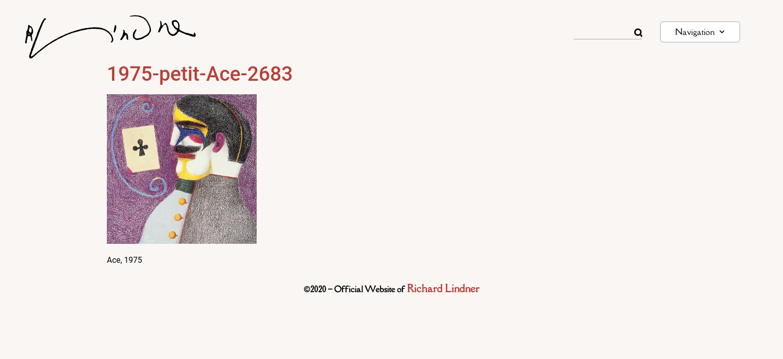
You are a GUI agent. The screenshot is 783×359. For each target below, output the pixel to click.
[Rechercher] (638, 33)
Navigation (700, 31)
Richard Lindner (443, 288)
